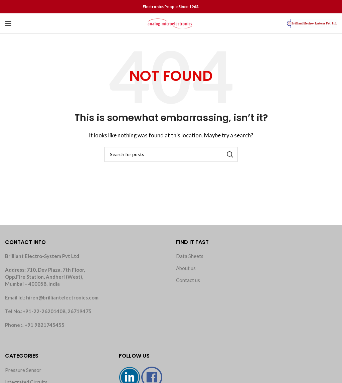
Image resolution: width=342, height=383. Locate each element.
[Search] (171, 154)
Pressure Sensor (23, 370)
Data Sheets (189, 256)
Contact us (188, 280)
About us (186, 268)
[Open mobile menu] (8, 23)
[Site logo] (171, 23)
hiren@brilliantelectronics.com (62, 297)
